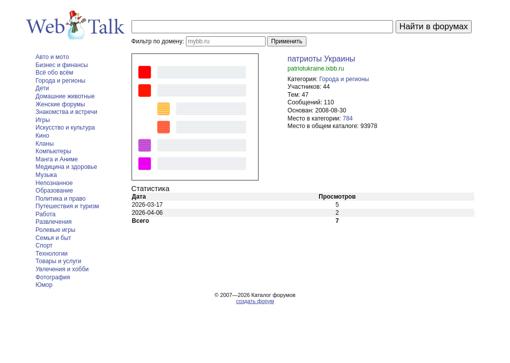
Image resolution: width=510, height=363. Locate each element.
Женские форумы (60, 104)
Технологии (52, 253)
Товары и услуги (59, 261)
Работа (46, 214)
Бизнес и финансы (62, 65)
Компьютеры (54, 151)
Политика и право (61, 198)
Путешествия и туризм (67, 206)
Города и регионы (61, 80)
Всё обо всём (55, 72)
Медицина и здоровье (66, 166)
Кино (42, 135)
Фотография (53, 277)
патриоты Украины (321, 58)
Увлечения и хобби (62, 269)
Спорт (44, 245)
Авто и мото (52, 56)
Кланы (45, 143)
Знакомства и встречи (66, 111)
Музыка (46, 174)
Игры (43, 120)
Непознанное (54, 183)
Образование (54, 190)
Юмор (44, 284)
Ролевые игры (56, 229)
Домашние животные (65, 96)
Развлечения (54, 221)
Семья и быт (54, 237)
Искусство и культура (65, 127)
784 (348, 118)
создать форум (255, 301)
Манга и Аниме (57, 159)
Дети (42, 88)
